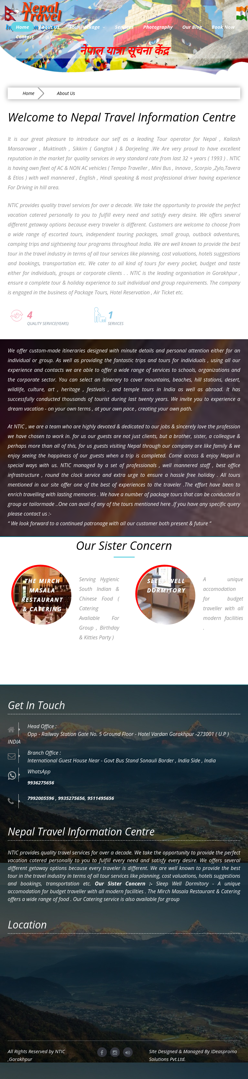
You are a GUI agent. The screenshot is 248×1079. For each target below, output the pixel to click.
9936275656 (40, 782)
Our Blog (192, 27)
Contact (25, 36)
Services (124, 27)
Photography (158, 27)
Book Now (223, 27)
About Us (49, 27)
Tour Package (87, 27)
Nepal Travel (33, 11)
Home (22, 27)
